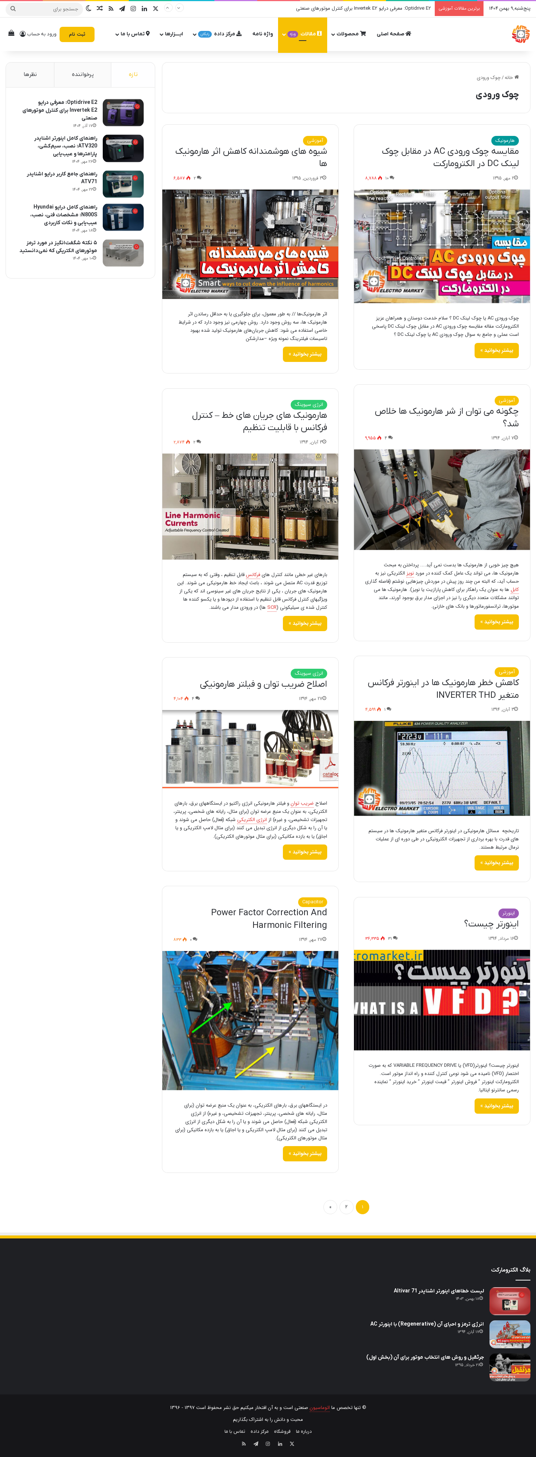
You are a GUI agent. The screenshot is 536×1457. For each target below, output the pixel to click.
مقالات (304, 34)
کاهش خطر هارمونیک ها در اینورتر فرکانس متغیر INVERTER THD (443, 689)
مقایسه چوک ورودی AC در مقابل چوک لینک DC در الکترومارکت (450, 158)
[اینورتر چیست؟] (442, 1000)
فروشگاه (282, 1431)
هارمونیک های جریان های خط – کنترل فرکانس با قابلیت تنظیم (259, 422)
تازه (133, 74)
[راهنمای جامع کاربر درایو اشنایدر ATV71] (123, 184)
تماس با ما (135, 34)
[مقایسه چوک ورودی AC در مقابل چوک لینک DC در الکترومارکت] (442, 246)
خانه (512, 78)
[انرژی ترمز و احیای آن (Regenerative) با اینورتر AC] (509, 1334)
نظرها (30, 74)
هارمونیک (505, 140)
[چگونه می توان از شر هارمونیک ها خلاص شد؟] (442, 499)
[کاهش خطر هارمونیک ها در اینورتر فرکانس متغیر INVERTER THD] (442, 768)
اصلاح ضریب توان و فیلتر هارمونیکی (263, 684)
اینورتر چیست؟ (491, 924)
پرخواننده (83, 74)
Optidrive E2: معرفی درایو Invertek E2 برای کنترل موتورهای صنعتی (363, 8)
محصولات (351, 34)
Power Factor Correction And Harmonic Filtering (269, 919)
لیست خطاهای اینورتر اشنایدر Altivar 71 (439, 1291)
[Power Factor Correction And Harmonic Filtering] (250, 1020)
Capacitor (312, 902)
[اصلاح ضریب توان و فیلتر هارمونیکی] (250, 749)
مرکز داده (220, 34)
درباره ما (304, 1431)
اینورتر (508, 913)
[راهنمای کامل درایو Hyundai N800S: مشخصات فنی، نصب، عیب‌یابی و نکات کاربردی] (123, 217)
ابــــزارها (174, 34)
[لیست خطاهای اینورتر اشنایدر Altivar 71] (509, 1301)
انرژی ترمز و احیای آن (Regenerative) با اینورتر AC (427, 1324)
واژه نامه (262, 34)
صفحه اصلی (394, 34)
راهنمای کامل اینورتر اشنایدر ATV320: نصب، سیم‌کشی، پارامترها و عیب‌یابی (65, 146)
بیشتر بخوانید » (496, 350)
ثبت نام (77, 34)
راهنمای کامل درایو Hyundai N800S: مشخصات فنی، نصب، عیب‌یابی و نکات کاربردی (63, 215)
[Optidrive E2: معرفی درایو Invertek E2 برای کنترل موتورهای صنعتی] (123, 113)
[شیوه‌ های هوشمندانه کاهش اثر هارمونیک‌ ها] (250, 244)
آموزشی (315, 140)
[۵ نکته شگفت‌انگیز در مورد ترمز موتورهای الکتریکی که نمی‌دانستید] (123, 253)
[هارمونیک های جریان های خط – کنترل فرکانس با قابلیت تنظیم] (250, 507)
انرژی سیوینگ (309, 404)
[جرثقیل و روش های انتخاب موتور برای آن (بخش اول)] (509, 1367)
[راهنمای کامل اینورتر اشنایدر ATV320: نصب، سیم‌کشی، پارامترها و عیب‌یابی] (123, 148)
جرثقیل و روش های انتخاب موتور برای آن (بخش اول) (425, 1357)
